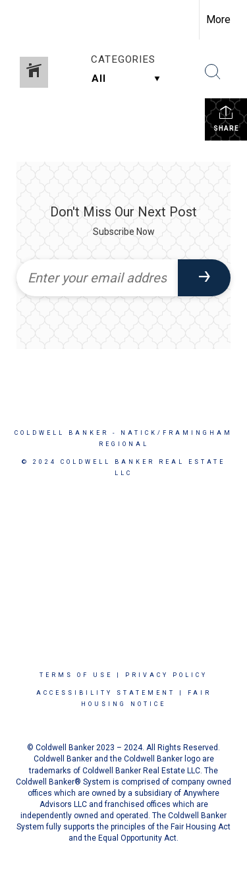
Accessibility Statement (105, 693)
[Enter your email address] (97, 277)
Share (226, 118)
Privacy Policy (166, 675)
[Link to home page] (22, 20)
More (218, 19)
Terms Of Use (76, 675)
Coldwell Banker (61, 433)
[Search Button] (213, 72)
